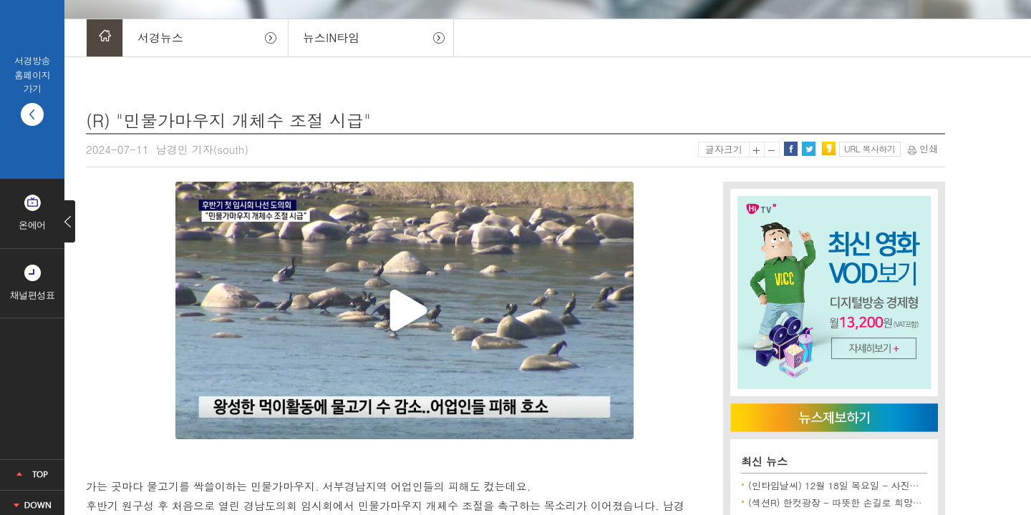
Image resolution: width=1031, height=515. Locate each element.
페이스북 (790, 149)
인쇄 (923, 148)
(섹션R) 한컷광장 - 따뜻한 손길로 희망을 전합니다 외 (861, 502)
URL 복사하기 (869, 148)
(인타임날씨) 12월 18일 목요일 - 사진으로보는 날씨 (858, 485)
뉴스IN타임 (331, 37)
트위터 (808, 149)
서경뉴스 (160, 37)
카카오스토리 (828, 149)
